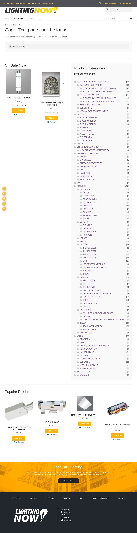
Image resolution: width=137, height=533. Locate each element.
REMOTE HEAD (86, 176)
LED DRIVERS (86, 108)
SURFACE (84, 277)
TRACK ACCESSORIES (92, 326)
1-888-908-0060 (110, 4)
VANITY (86, 219)
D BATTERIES (86, 140)
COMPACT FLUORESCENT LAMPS (94, 346)
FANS (79, 183)
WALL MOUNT (86, 333)
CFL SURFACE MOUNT (92, 290)
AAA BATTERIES (87, 134)
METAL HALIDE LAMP (89, 365)
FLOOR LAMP (89, 196)
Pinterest (65, 518)
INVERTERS (85, 173)
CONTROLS (82, 144)
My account (18, 19)
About (7, 19)
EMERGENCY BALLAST (90, 105)
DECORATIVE (86, 189)
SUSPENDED (85, 310)
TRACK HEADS (89, 329)
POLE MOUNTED (90, 232)
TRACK (83, 323)
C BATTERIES (86, 137)
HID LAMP (84, 355)
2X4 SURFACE (89, 287)
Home (9, 25)
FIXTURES (81, 186)
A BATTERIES (86, 127)
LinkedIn (65, 512)
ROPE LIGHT (88, 209)
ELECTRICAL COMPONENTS (89, 147)
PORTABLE (87, 235)
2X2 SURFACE (89, 284)
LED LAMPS (85, 362)
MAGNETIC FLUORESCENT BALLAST (99, 92)
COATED (83, 342)
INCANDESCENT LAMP (90, 359)
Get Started (68, 481)
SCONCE (87, 212)
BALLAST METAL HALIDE (90, 95)
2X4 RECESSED (90, 258)
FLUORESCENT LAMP (89, 349)
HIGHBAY (87, 316)
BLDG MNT (87, 225)
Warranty (50, 498)
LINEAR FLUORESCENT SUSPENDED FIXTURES (104, 320)
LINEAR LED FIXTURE (92, 297)
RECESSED (85, 245)
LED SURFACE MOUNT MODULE (97, 294)
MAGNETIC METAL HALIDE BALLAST (98, 101)
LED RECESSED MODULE (94, 264)
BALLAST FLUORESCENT (91, 85)
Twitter (65, 515)
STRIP (85, 300)
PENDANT (87, 206)
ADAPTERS (85, 339)
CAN (85, 261)
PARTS (83, 241)
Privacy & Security (101, 498)
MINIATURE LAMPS (88, 368)
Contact (121, 498)
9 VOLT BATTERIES (88, 124)
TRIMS (86, 274)
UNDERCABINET (90, 303)
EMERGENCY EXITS (88, 166)
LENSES (83, 238)
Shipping (33, 498)
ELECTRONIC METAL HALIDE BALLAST (99, 98)
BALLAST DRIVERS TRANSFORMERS (93, 82)
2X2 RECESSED (90, 254)
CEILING (86, 193)
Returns (66, 498)
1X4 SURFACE (89, 281)
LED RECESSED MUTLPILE (94, 267)
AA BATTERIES (86, 131)
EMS (82, 170)
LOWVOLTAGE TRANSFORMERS (94, 111)
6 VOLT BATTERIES (88, 121)
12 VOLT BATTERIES (88, 118)
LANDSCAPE (88, 228)
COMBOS (84, 157)
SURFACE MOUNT (88, 180)
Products (16, 498)
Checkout (30, 19)
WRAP (85, 307)
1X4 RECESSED (90, 251)
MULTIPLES (88, 271)
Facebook (66, 509)
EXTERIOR (84, 222)
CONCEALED (85, 160)
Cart (40, 19)
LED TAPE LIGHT (90, 202)
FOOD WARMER (90, 199)
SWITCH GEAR (83, 372)
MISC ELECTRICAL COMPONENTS (95, 150)
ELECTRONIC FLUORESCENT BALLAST (100, 88)
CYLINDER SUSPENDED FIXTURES (98, 313)
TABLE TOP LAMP (90, 215)
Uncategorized (83, 375)
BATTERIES (82, 114)
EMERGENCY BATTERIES (91, 163)
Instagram (66, 520)
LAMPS (80, 336)
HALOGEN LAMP (87, 352)
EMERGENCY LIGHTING (87, 153)
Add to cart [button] (18, 111)
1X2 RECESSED (90, 248)
